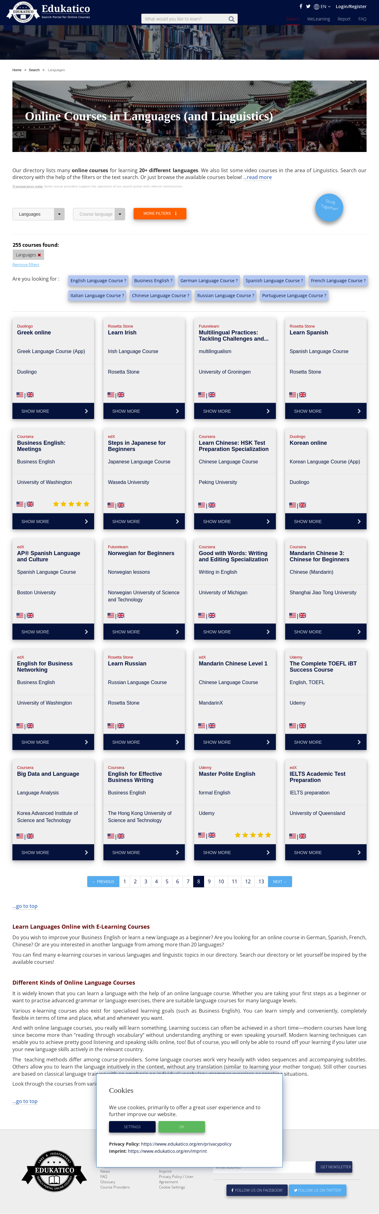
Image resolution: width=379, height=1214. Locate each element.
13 (261, 866)
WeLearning (318, 19)
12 (248, 866)
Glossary (107, 1182)
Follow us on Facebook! (257, 1190)
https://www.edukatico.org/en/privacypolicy (185, 1144)
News (105, 1171)
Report (344, 19)
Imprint (165, 1171)
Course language (102, 199)
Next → (280, 867)
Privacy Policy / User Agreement (176, 1179)
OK (181, 1126)
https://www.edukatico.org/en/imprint (167, 1151)
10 (221, 866)
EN (322, 6)
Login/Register (351, 6)
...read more (257, 162)
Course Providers (115, 1187)
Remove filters (25, 250)
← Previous (103, 867)
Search (292, 19)
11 (234, 866)
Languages (42, 199)
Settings (132, 1126)
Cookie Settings (172, 1187)
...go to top (25, 891)
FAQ (362, 19)
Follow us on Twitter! (317, 1190)
